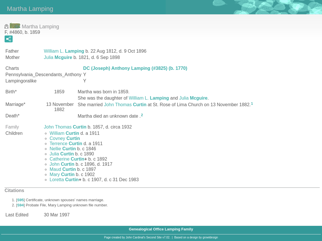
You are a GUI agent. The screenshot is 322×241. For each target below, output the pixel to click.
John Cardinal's (136, 237)
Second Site (154, 237)
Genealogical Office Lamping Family (161, 229)
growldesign (210, 237)
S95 (20, 200)
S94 (20, 205)
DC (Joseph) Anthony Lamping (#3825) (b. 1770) (135, 68)
